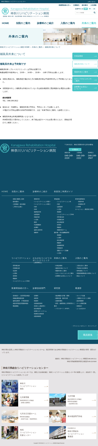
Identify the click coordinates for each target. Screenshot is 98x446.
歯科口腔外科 (38, 230)
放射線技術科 (38, 303)
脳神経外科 (37, 212)
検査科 (36, 301)
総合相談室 (60, 222)
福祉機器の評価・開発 (62, 295)
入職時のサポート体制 (84, 298)
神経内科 (37, 217)
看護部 (59, 212)
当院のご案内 (23, 23)
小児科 (36, 219)
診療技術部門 (39, 288)
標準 (85, 9)
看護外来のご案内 (81, 72)
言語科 (15, 271)
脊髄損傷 (57, 199)
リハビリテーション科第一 (42, 201)
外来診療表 (78, 56)
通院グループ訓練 (62, 250)
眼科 (35, 222)
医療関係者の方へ (65, 5)
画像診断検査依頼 (18, 298)
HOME (5, 23)
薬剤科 (36, 298)
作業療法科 (60, 219)
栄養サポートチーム (40, 311)
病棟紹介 (79, 306)
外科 (35, 209)
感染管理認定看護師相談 (20, 303)
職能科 (59, 227)
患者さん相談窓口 (39, 306)
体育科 (59, 225)
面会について (81, 276)
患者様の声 (81, 204)
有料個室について (82, 271)
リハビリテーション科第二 (42, 204)
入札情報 (93, 5)
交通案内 (76, 5)
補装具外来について (82, 64)
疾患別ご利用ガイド (63, 191)
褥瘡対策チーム (62, 230)
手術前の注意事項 (82, 268)
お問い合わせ (91, 1)
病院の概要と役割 (18, 199)
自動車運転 (58, 301)
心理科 (59, 237)
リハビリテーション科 (64, 201)
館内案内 (85, 5)
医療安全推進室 (39, 314)
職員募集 (16, 306)
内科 (35, 207)
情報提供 (60, 248)
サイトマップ (92, 326)
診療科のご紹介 (45, 23)
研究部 (57, 288)
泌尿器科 (37, 214)
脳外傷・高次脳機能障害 (61, 232)
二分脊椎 (78, 207)
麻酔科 (36, 232)
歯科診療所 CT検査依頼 (21, 301)
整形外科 (37, 199)
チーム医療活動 (81, 303)
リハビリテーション (21, 258)
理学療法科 (60, 217)
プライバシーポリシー (80, 326)
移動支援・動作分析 (61, 298)
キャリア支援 (81, 295)
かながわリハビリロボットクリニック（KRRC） (42, 260)
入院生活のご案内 (82, 265)
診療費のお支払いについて (81, 88)
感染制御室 (37, 316)
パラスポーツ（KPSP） (62, 308)
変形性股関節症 (80, 199)
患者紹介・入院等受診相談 (21, 295)
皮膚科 (36, 227)
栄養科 (36, 295)
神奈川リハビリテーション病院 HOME (15, 47)
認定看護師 (80, 301)
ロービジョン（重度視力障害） (85, 209)
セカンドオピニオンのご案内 (82, 80)
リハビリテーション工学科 (65, 214)
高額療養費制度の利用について (86, 273)
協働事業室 (60, 245)
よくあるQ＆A (81, 308)
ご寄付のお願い (18, 207)
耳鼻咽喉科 (37, 225)
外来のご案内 (89, 23)
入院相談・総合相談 (19, 204)
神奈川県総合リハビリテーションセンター (13, 1)
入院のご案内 (68, 23)
